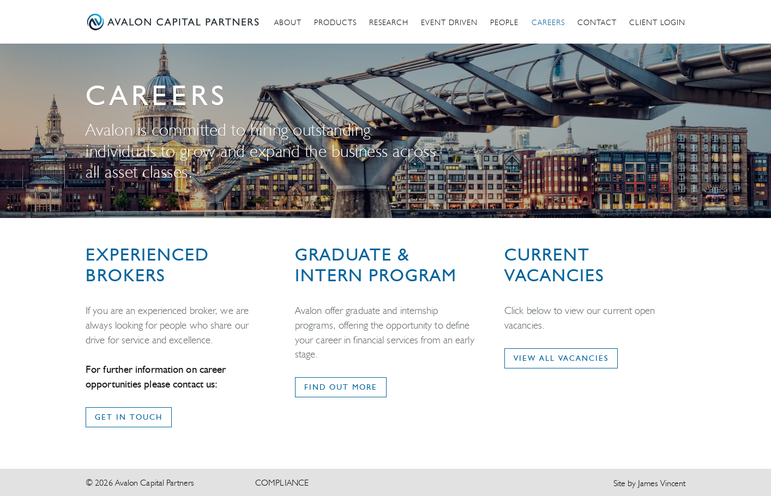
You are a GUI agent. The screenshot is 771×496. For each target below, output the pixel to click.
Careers (548, 22)
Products (335, 22)
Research (388, 22)
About (288, 22)
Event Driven (449, 22)
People (504, 22)
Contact (597, 22)
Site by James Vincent (649, 483)
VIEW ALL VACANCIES (561, 358)
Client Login (657, 22)
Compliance (282, 482)
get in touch (128, 417)
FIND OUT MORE (340, 387)
